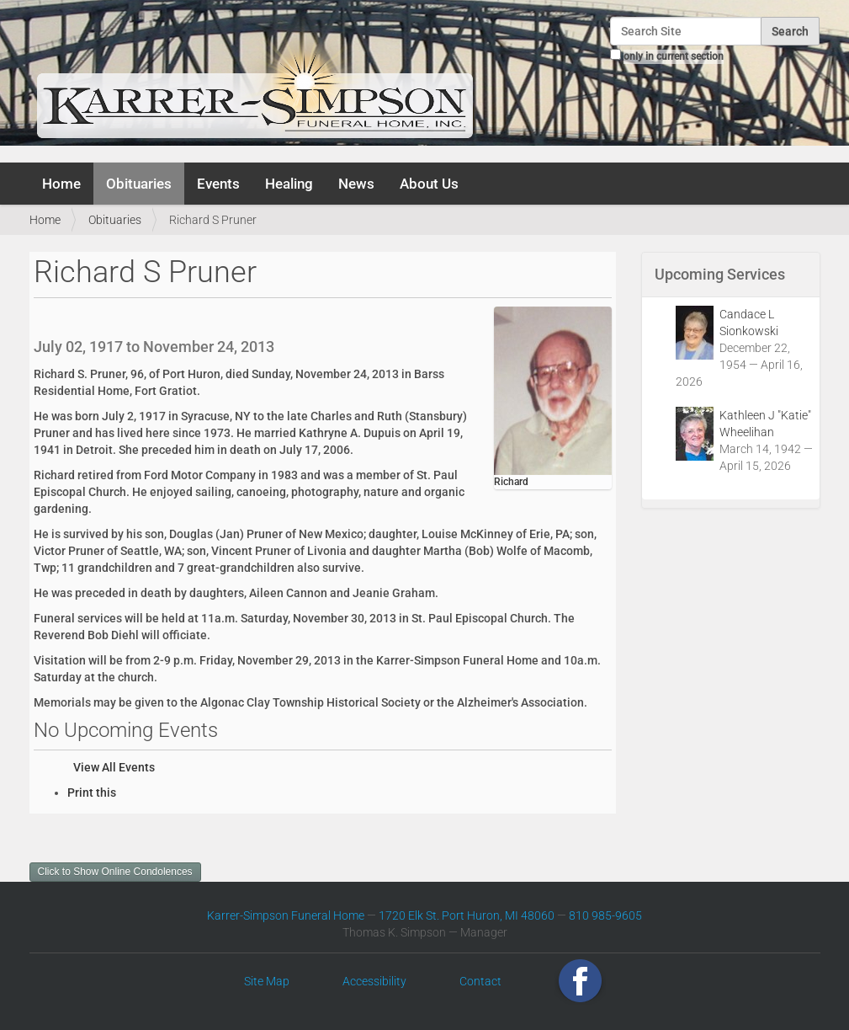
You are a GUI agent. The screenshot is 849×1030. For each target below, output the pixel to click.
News (356, 183)
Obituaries (139, 183)
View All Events (114, 767)
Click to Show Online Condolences (115, 872)
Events (218, 183)
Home (61, 183)
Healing (289, 183)
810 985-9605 (605, 915)
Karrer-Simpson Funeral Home (285, 915)
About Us (429, 183)
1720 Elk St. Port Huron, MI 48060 (467, 915)
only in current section (673, 56)
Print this (91, 792)
